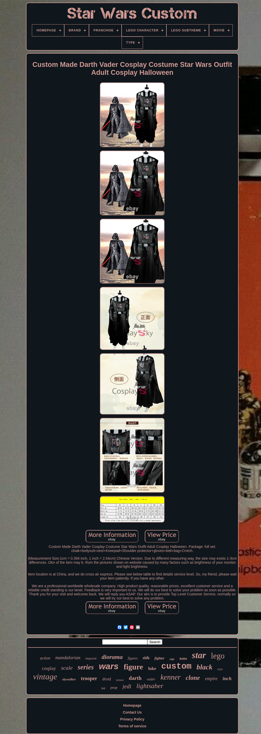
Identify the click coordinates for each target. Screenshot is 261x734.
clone (193, 677)
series (86, 667)
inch (227, 678)
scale (66, 668)
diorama (112, 657)
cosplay (49, 668)
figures (132, 658)
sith (146, 657)
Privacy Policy (132, 719)
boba (183, 658)
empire (211, 678)
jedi (127, 686)
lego (218, 655)
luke (152, 668)
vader (151, 679)
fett (103, 688)
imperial (90, 658)
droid (106, 679)
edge (171, 659)
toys (220, 669)
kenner (171, 677)
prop (114, 687)
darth (135, 678)
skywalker (69, 679)
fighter (159, 658)
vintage (45, 676)
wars (109, 666)
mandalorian (67, 657)
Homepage (132, 705)
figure (133, 667)
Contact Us (132, 712)
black (204, 667)
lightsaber (149, 686)
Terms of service (132, 726)
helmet (120, 679)
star (199, 655)
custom (176, 666)
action (45, 658)
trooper (89, 678)
